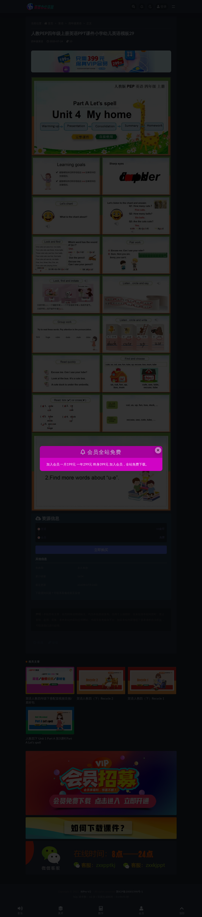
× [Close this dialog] (158, 450)
